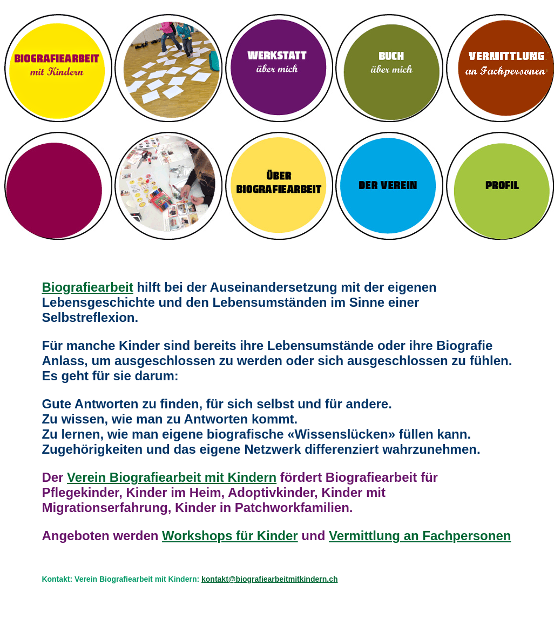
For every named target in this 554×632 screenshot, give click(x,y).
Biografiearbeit (87, 287)
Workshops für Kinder (230, 535)
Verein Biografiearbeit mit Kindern (171, 477)
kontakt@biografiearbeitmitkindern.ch (269, 579)
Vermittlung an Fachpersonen (420, 535)
